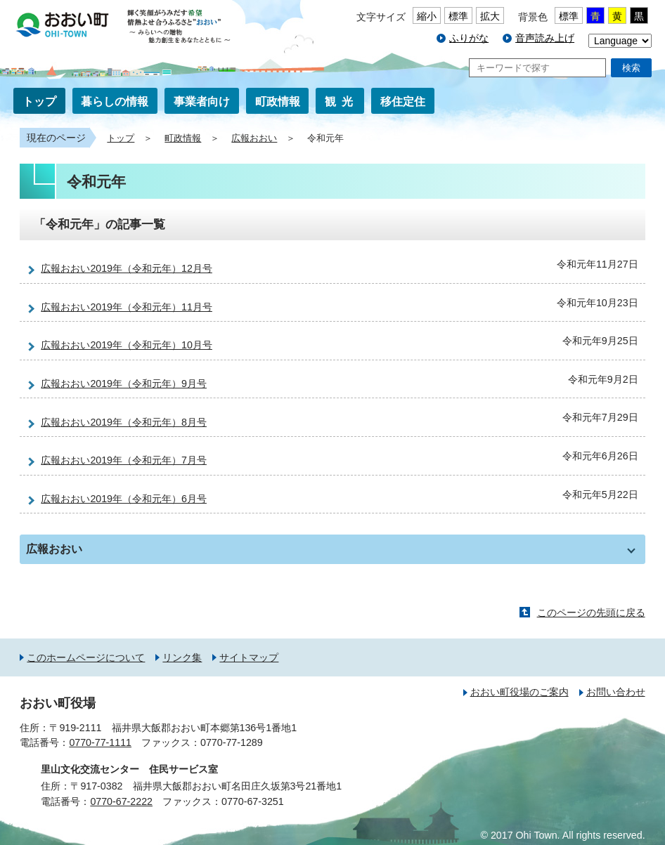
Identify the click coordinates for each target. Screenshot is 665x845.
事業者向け (202, 101)
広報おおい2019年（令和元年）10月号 (126, 345)
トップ (39, 101)
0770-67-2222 (121, 801)
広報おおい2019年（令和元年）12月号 (126, 268)
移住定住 (402, 101)
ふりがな (469, 38)
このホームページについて (86, 657)
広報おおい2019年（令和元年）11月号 (126, 307)
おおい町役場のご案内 (519, 691)
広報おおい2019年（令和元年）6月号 (124, 498)
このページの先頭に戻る (591, 612)
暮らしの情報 (114, 101)
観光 (342, 101)
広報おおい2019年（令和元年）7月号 (124, 460)
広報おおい (254, 138)
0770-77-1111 (100, 742)
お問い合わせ (615, 691)
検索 (631, 68)
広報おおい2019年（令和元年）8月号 (124, 422)
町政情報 (277, 101)
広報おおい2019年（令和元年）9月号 (124, 383)
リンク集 (182, 657)
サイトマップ (248, 657)
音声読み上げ (544, 38)
